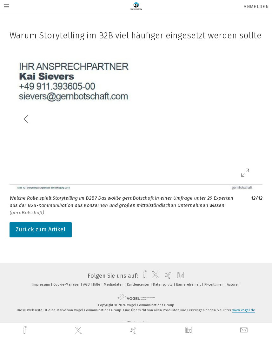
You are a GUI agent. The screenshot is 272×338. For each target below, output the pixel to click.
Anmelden (256, 6)
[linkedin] (189, 330)
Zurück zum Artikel (40, 229)
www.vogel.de (243, 310)
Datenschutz (163, 284)
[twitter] (79, 330)
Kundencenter (138, 284)
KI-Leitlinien (214, 284)
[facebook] (25, 330)
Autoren (233, 284)
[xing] (134, 330)
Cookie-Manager (67, 284)
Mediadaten (114, 284)
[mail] (244, 330)
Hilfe (97, 284)
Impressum (41, 284)
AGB (86, 284)
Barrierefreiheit (189, 284)
